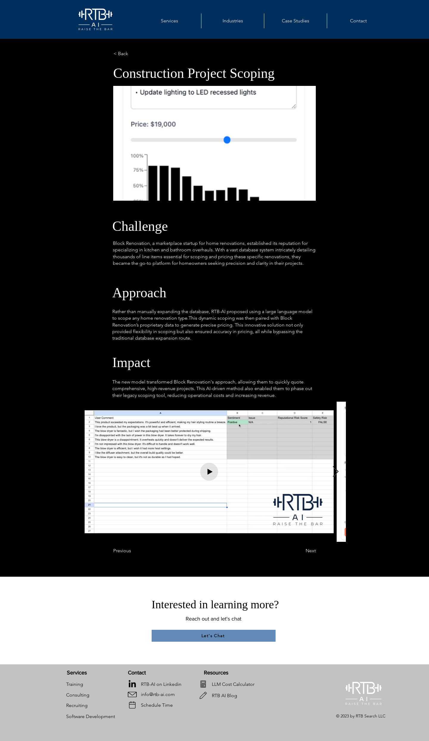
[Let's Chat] (214, 636)
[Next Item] (335, 472)
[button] (232, 20)
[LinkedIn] (132, 684)
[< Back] (133, 54)
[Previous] (133, 551)
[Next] (301, 551)
